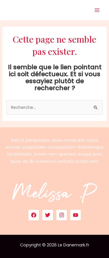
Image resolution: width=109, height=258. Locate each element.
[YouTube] (75, 215)
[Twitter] (47, 215)
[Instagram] (61, 215)
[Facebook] (33, 215)
